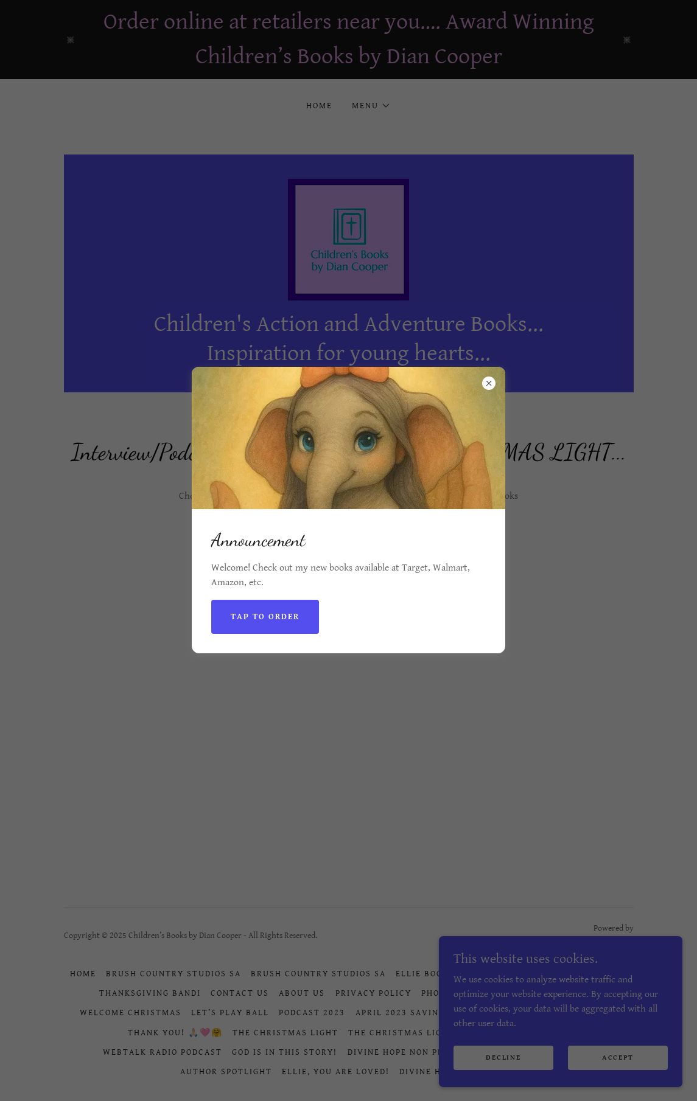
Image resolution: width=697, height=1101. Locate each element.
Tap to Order (265, 617)
